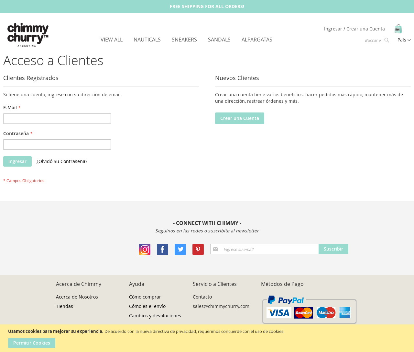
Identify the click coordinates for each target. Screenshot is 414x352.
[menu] (186, 39)
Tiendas (64, 306)
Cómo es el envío (147, 306)
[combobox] (376, 39)
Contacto (202, 297)
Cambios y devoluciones (155, 315)
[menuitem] (111, 39)
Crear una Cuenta (365, 29)
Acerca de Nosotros (77, 297)
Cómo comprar (145, 297)
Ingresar (333, 29)
